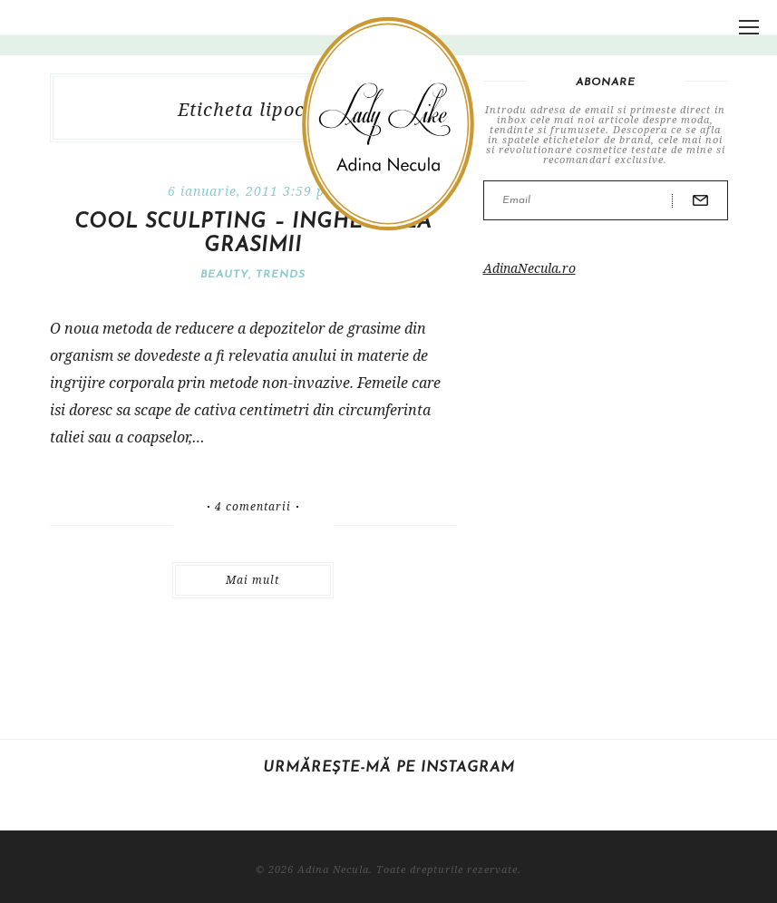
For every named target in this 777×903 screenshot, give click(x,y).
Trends (281, 274)
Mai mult (252, 579)
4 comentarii (253, 506)
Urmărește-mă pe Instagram (389, 768)
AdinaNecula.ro (529, 268)
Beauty (224, 274)
